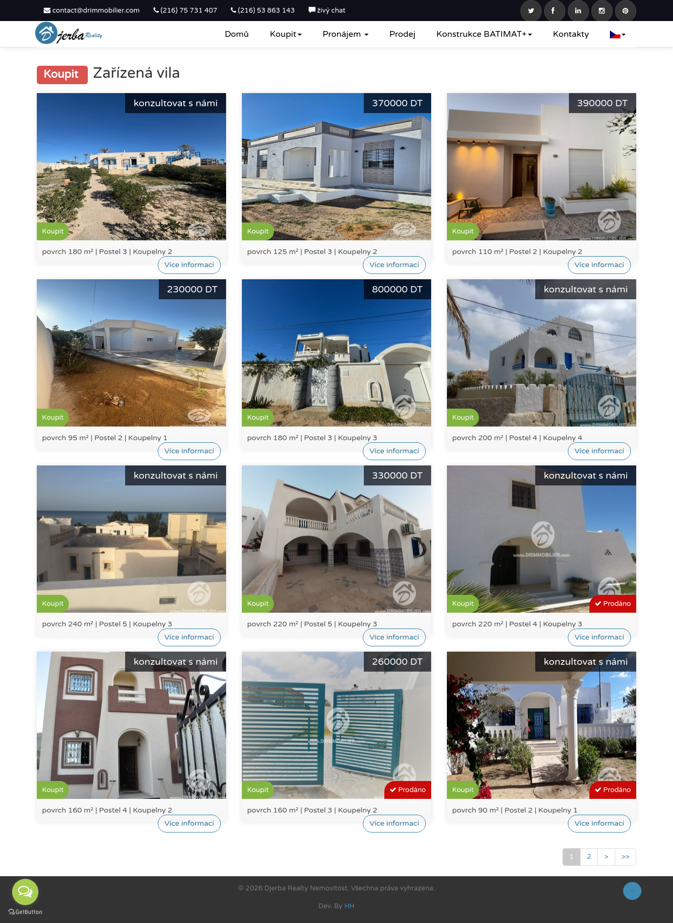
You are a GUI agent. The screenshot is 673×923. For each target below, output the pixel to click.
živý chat (327, 10)
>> (625, 857)
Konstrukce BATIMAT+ (484, 34)
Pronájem (346, 34)
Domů (237, 34)
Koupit (285, 34)
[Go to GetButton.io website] (25, 912)
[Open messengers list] (25, 892)
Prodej (402, 34)
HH (349, 906)
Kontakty (571, 34)
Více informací (189, 264)
